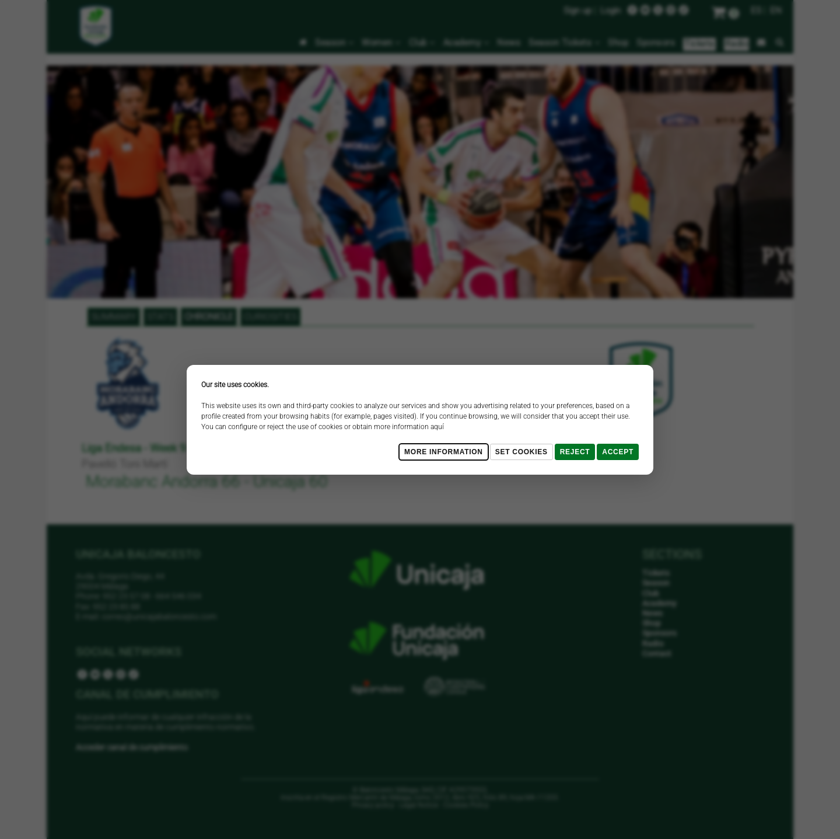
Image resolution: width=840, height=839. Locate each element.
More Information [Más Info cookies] (443, 452)
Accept (618, 452)
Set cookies (521, 452)
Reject (575, 452)
